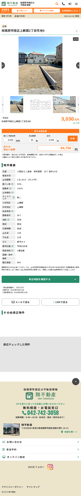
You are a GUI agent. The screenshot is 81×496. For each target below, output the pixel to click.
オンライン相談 (13, 457)
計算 (72, 138)
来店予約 (9, 449)
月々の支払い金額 (9, 148)
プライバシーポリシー (12, 487)
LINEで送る (60, 302)
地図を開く (68, 431)
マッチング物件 (47, 10)
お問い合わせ (12, 442)
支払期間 (32, 136)
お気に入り (22, 10)
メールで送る (21, 302)
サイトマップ (33, 487)
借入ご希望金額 (9, 136)
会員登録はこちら (70, 10)
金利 (48, 136)
